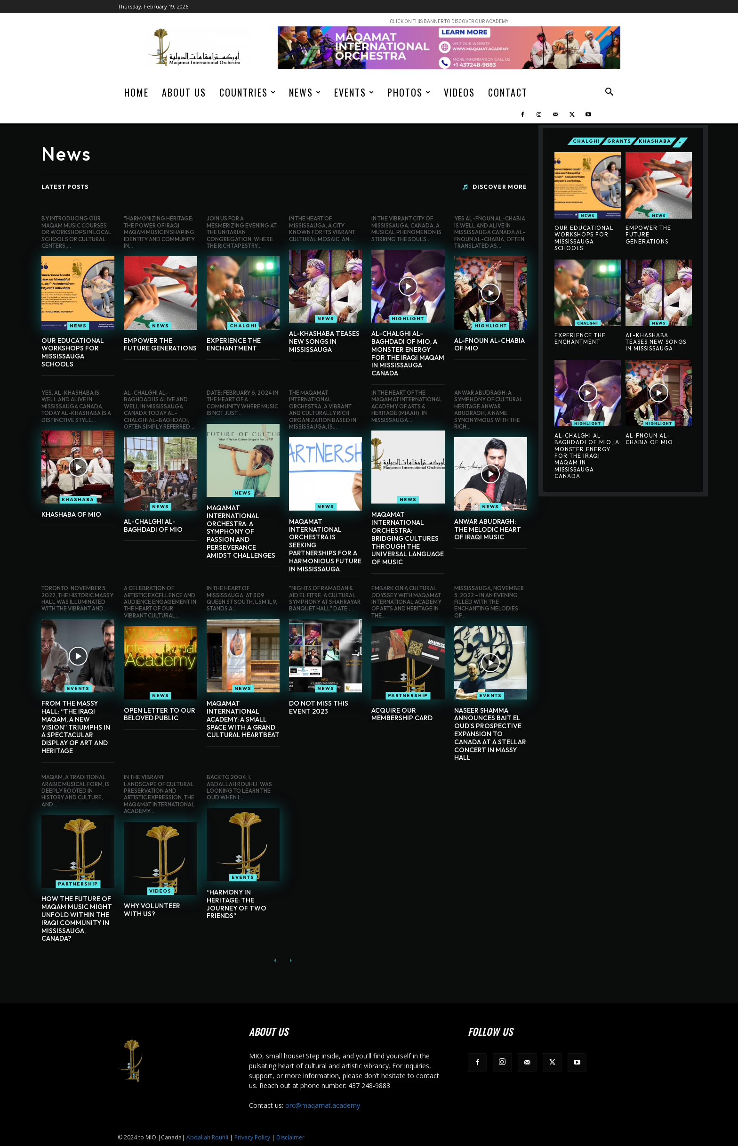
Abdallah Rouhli (207, 1137)
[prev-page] (275, 961)
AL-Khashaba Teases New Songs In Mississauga (324, 341)
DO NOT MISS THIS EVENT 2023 (318, 707)
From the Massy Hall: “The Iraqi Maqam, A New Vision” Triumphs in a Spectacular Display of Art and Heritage (75, 727)
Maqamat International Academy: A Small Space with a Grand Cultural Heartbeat (243, 719)
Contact (508, 92)
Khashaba (78, 499)
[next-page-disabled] (290, 961)
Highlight (408, 319)
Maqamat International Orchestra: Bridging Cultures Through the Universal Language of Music (407, 538)
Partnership (408, 695)
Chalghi (243, 326)
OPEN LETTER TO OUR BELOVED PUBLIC (159, 714)
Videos (459, 92)
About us (184, 92)
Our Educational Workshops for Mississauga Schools (72, 352)
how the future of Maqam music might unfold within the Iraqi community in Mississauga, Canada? (76, 918)
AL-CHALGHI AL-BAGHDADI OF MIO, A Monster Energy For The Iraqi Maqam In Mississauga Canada (407, 353)
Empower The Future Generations (160, 344)
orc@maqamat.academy (322, 1105)
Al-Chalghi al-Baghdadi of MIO (153, 525)
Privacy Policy (252, 1137)
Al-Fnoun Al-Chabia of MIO (489, 344)
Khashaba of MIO (71, 514)
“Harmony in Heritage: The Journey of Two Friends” (236, 904)
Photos (409, 92)
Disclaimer (290, 1137)
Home (136, 92)
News (305, 92)
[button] (609, 93)
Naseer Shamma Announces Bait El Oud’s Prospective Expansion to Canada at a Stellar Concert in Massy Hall (490, 734)
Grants (619, 141)
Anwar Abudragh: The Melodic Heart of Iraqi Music (487, 529)
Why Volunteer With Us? (152, 910)
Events (354, 92)
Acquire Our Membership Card (402, 714)
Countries (247, 92)
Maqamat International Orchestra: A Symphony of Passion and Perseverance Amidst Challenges (241, 532)
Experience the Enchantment (234, 344)
